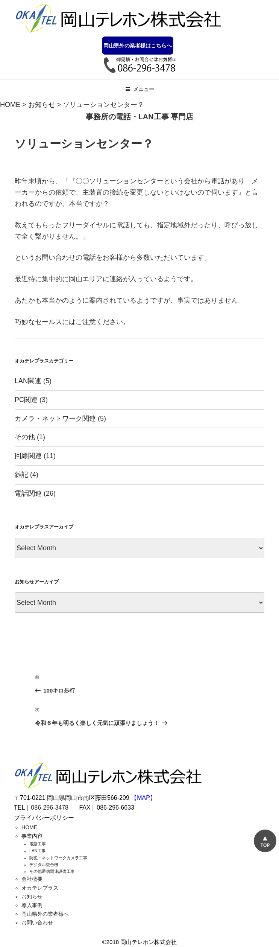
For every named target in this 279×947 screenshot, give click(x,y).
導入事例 (31, 905)
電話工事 (37, 844)
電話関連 (28, 493)
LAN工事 (37, 850)
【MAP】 (143, 798)
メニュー (139, 89)
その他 (25, 437)
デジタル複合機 (43, 864)
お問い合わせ (37, 923)
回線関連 (28, 456)
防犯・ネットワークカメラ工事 (58, 858)
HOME (29, 827)
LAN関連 (28, 381)
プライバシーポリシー (44, 818)
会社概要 (31, 879)
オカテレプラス (39, 888)
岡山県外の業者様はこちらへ (137, 46)
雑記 (21, 474)
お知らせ (31, 897)
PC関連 (26, 399)
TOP (264, 845)
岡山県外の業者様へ (45, 914)
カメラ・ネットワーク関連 (55, 418)
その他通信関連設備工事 (52, 871)
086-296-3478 (49, 807)
